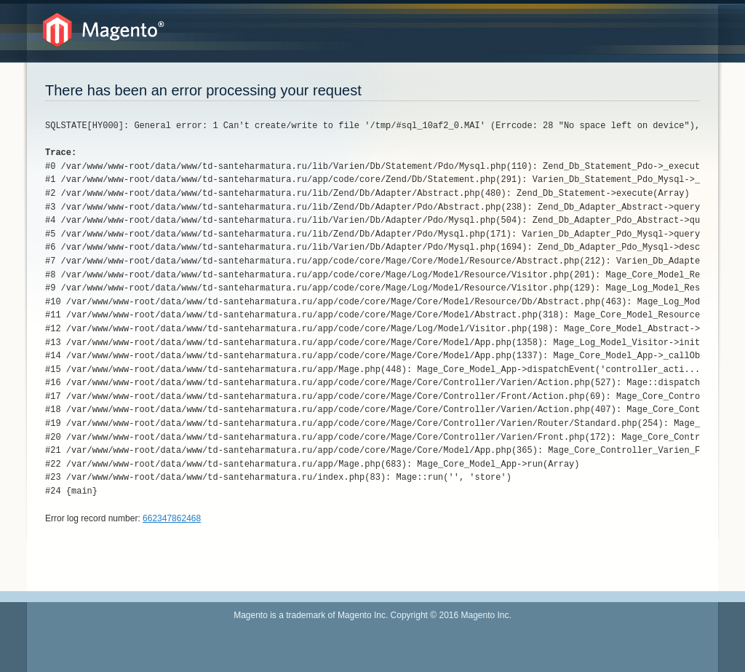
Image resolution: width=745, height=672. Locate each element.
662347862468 (172, 518)
